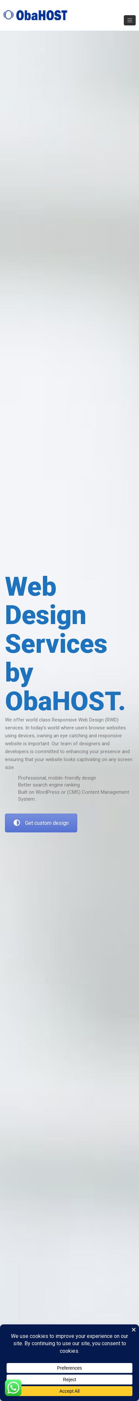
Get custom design (41, 823)
